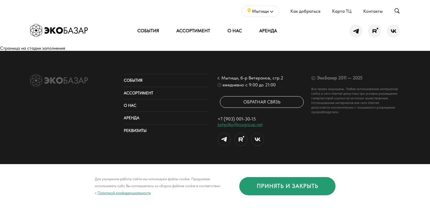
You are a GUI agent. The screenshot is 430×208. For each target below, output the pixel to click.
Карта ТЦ (342, 11)
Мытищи (260, 11)
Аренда (268, 31)
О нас (234, 31)
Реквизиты (135, 130)
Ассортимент (193, 31)
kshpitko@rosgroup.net (240, 124)
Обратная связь (262, 102)
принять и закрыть (287, 186)
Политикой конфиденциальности (124, 193)
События (148, 31)
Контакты (373, 11)
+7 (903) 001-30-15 (237, 119)
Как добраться (305, 11)
